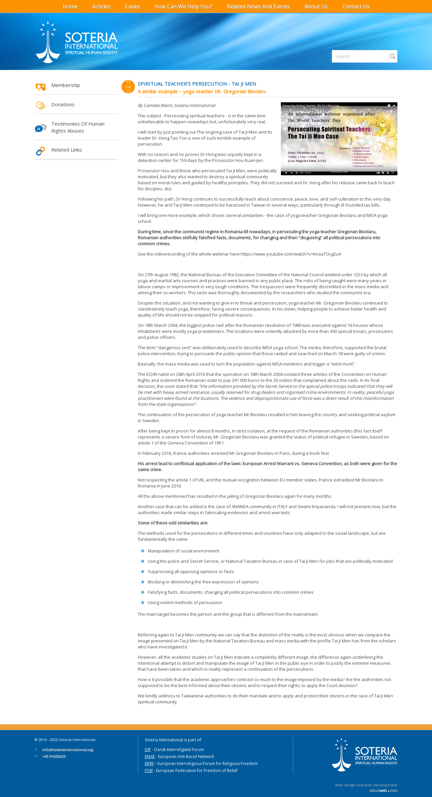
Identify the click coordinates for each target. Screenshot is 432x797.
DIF (148, 749)
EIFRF (149, 763)
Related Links (66, 149)
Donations (63, 104)
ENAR (150, 756)
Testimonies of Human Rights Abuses (78, 127)
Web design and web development (366, 784)
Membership (65, 85)
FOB (149, 770)
